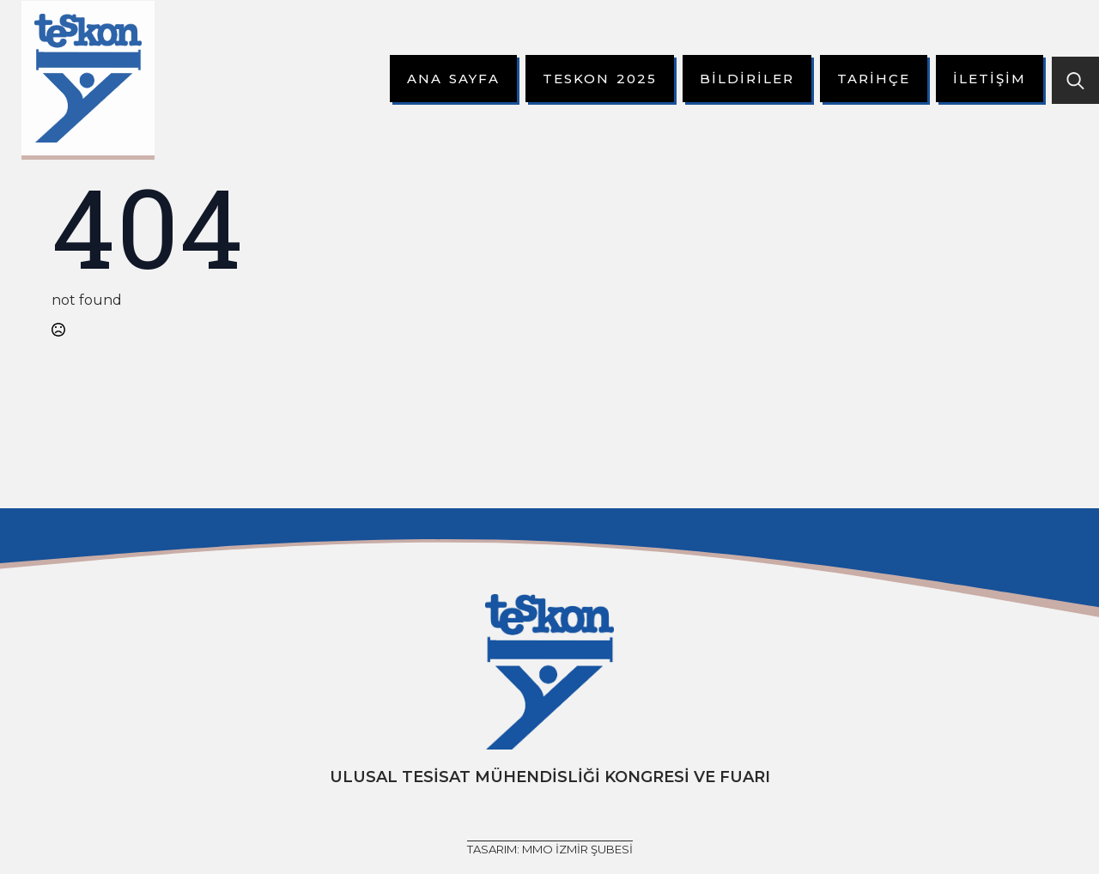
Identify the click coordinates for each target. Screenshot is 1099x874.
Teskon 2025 (600, 78)
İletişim (989, 78)
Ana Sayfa (453, 78)
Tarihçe (873, 78)
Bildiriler (747, 78)
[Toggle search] (1075, 80)
